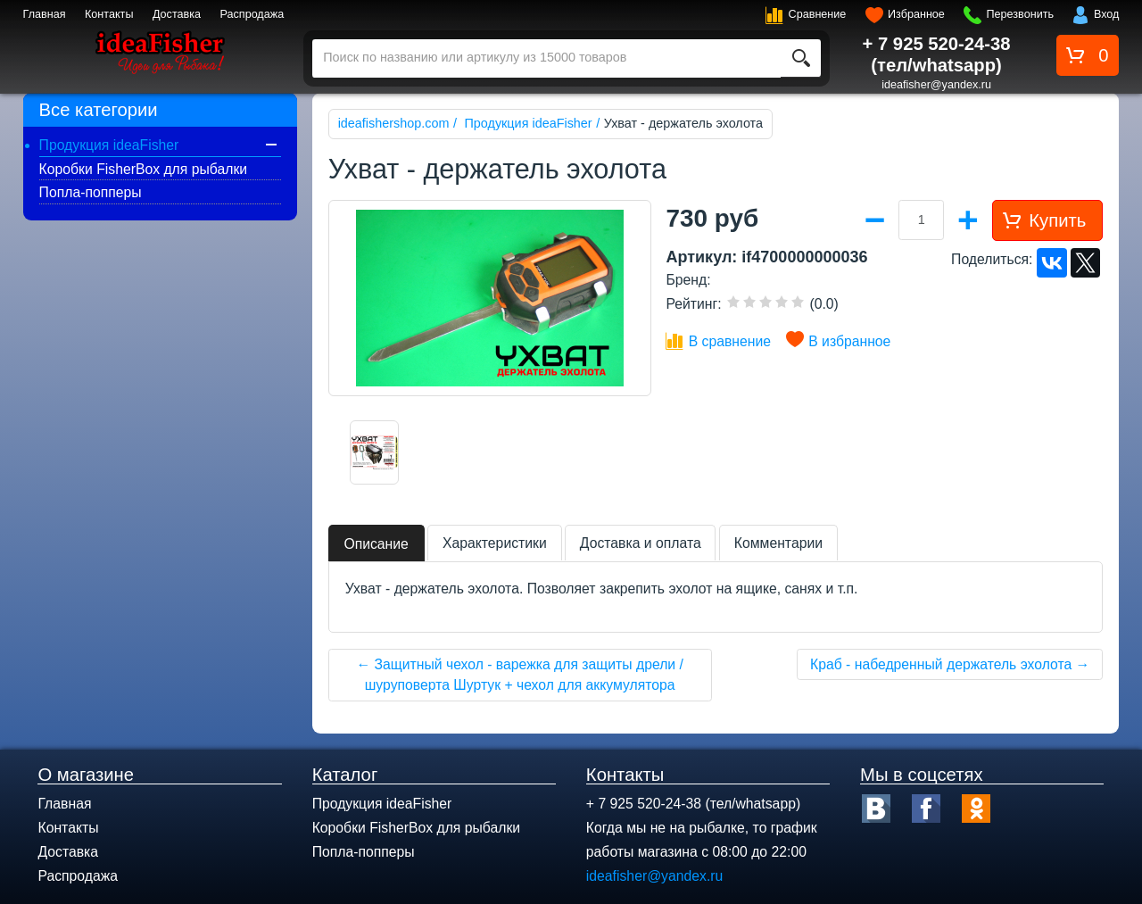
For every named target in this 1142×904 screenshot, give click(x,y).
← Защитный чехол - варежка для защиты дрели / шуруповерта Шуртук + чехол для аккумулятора (519, 675)
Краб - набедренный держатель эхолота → (949, 664)
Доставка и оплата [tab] (640, 543)
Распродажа (252, 14)
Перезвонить (1020, 14)
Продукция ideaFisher (109, 145)
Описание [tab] (375, 544)
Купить (1057, 220)
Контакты (109, 14)
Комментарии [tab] (778, 543)
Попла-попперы (90, 192)
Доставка (177, 14)
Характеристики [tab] (495, 543)
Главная (44, 14)
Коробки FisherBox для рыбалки (143, 169)
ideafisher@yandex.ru (936, 85)
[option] (374, 452)
